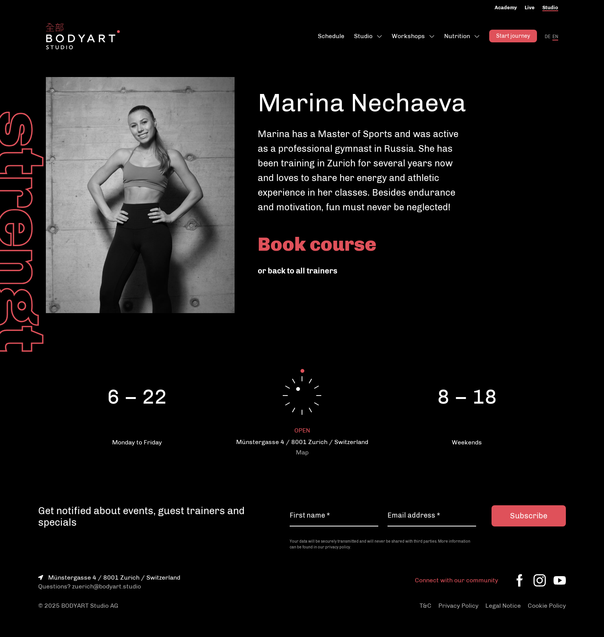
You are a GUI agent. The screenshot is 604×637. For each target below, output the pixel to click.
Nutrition (457, 36)
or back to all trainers (297, 270)
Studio (550, 7)
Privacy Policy (458, 605)
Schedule (331, 36)
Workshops (408, 36)
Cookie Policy (547, 605)
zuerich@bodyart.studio (106, 586)
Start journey (513, 36)
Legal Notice (503, 605)
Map (302, 452)
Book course (317, 244)
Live (530, 7)
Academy (506, 7)
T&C (425, 605)
